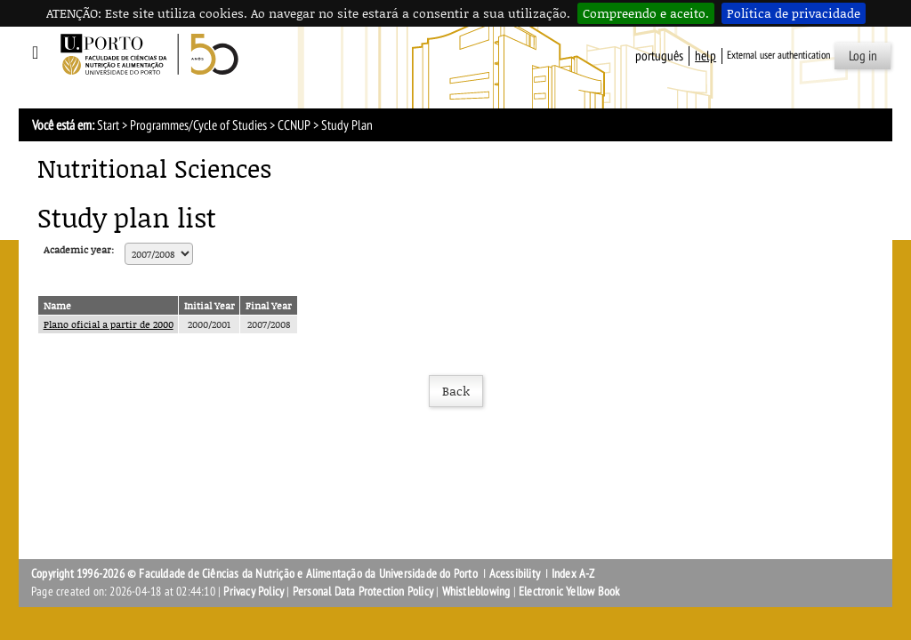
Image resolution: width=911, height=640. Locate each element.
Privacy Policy (253, 591)
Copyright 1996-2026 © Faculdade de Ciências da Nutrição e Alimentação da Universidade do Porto (255, 573)
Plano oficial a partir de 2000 (108, 324)
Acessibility (514, 573)
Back (456, 390)
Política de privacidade (793, 12)
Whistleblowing (476, 591)
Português (659, 56)
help (705, 56)
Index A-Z (573, 573)
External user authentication (778, 55)
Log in (863, 56)
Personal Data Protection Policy (363, 591)
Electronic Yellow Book (569, 591)
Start (108, 125)
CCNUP (294, 125)
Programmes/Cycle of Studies (198, 125)
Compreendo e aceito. (646, 12)
